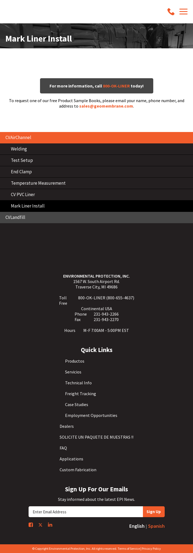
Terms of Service (129, 548)
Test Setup (22, 160)
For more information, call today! (97, 86)
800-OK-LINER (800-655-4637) (106, 297)
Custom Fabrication (78, 469)
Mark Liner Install (28, 206)
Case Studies (76, 404)
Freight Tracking (80, 393)
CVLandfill (15, 217)
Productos (74, 361)
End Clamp (21, 172)
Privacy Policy (151, 548)
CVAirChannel (18, 137)
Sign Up (153, 511)
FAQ (63, 448)
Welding (19, 149)
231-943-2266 (106, 314)
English (137, 526)
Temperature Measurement (38, 183)
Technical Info (78, 382)
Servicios (73, 372)
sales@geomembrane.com (106, 106)
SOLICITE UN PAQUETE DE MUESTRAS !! (96, 437)
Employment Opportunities (91, 415)
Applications (71, 458)
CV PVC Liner (23, 194)
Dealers (67, 426)
